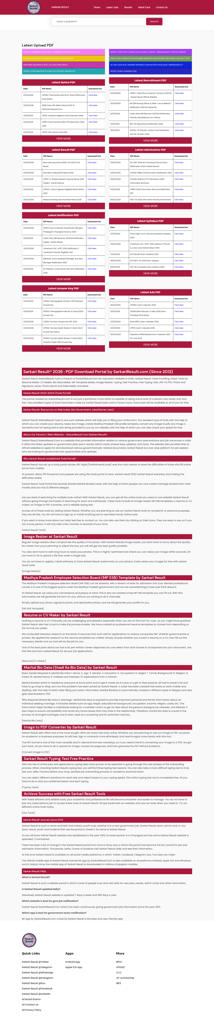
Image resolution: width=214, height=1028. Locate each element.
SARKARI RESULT (61, 7)
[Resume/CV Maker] (34, 661)
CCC (119, 973)
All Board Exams (31, 999)
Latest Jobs (112, 7)
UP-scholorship (125, 978)
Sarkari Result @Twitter (35, 962)
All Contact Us (30, 1005)
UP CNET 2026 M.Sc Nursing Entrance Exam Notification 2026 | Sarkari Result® (146, 65)
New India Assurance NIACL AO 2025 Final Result (45, 65)
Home (97, 7)
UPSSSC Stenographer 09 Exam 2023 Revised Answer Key (49, 71)
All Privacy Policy (31, 1010)
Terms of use (186, 1018)
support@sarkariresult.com (176, 957)
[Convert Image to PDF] (36, 752)
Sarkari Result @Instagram (37, 978)
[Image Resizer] (31, 571)
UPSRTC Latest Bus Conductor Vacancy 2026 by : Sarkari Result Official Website (148, 52)
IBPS (118, 983)
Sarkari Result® (37, 371)
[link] (26, 415)
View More (63, 138)
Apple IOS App (73, 967)
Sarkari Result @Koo (33, 983)
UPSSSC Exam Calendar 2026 (123, 71)
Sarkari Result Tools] (34, 530)
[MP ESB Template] (33, 608)
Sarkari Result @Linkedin (36, 994)
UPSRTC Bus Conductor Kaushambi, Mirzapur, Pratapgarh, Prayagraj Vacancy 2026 (150, 58)
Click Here (93, 95)
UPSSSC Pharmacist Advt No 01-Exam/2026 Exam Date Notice (51, 52)
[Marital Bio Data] (32, 720)
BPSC (119, 962)
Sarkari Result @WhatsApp (37, 973)
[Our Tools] (28, 813)
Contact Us (162, 7)
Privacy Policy (144, 1018)
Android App (72, 962)
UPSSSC (120, 967)
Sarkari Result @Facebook (37, 989)
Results (129, 7)
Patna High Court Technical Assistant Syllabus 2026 (48, 58)
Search (154, 21)
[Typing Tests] (30, 787)
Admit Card (145, 7)
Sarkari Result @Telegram (37, 967)
